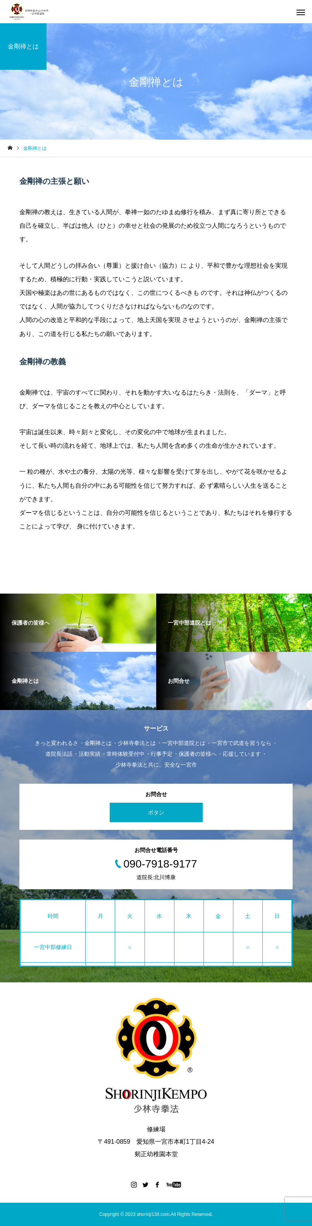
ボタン (156, 812)
